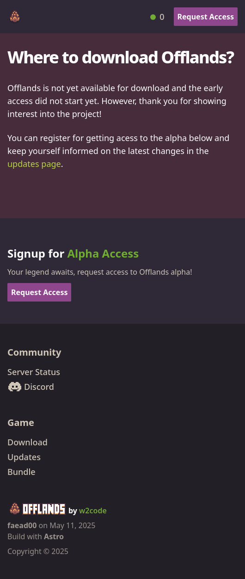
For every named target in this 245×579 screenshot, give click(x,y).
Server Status (33, 371)
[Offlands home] (14, 16)
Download (27, 442)
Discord (30, 386)
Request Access (206, 17)
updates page (34, 163)
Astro (54, 536)
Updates (24, 456)
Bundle (21, 471)
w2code (93, 510)
